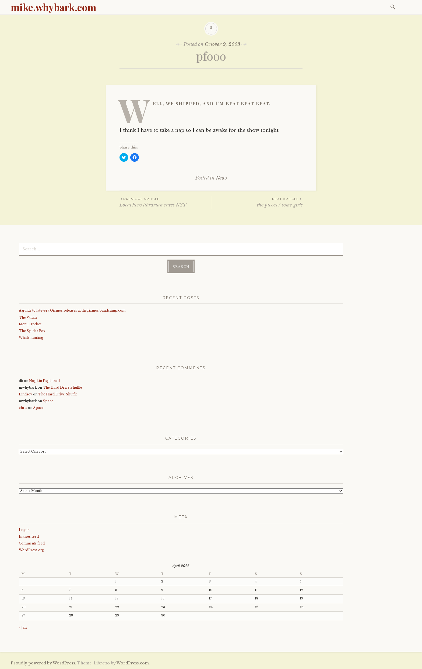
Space (48, 401)
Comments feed (32, 543)
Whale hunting (31, 338)
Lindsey (25, 394)
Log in (24, 530)
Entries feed (29, 536)
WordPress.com (133, 663)
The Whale (28, 317)
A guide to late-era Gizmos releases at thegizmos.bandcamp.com (72, 310)
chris (23, 408)
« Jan (23, 627)
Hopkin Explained (44, 381)
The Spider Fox (32, 331)
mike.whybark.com (53, 7)
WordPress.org (31, 550)
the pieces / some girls (257, 202)
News (221, 178)
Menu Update (30, 324)
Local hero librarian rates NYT (165, 202)
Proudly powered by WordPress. (43, 663)
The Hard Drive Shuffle (62, 387)
